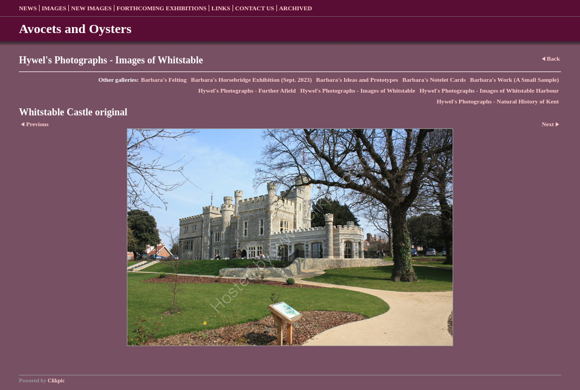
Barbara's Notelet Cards (434, 79)
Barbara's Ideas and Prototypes (357, 79)
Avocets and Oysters (75, 29)
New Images (91, 8)
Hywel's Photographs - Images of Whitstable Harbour (489, 90)
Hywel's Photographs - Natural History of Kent (497, 101)
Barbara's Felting (163, 79)
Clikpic (56, 381)
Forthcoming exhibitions (162, 8)
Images (54, 8)
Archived (295, 8)
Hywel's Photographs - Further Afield (247, 90)
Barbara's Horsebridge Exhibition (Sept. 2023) (251, 79)
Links (220, 8)
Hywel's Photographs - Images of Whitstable (357, 90)
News (28, 8)
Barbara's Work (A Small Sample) (514, 79)
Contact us (254, 8)
